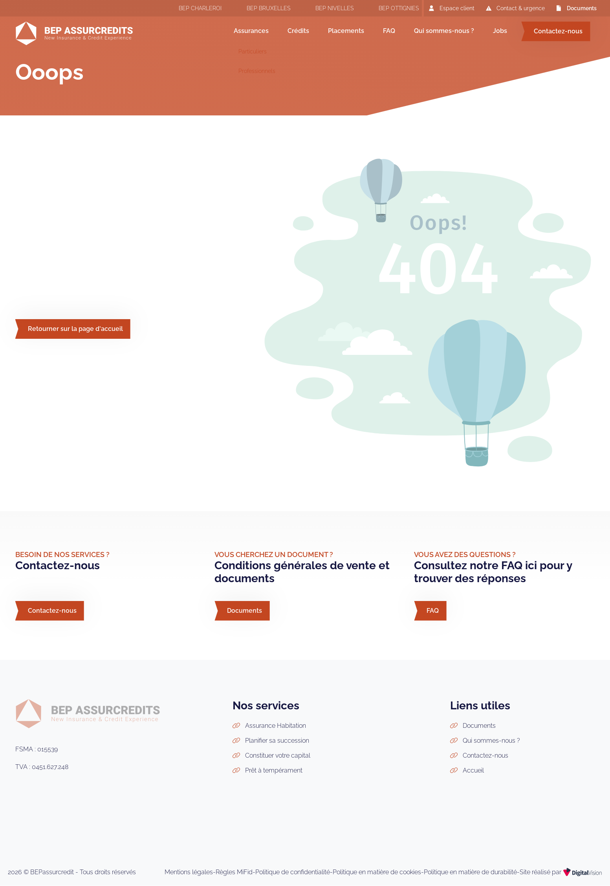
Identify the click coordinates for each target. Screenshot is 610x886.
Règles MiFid (234, 872)
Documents (575, 8)
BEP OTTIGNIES (391, 9)
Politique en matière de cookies (377, 872)
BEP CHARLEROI (192, 9)
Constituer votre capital (277, 755)
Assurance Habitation (275, 725)
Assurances (251, 31)
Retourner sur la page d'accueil (75, 328)
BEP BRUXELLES (260, 9)
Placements (346, 31)
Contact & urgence (514, 8)
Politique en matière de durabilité (470, 872)
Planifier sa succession (277, 740)
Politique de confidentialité (292, 872)
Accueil (473, 770)
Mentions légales (189, 872)
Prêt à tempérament (273, 770)
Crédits (298, 31)
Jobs (500, 31)
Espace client (450, 8)
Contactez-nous (558, 31)
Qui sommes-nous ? (444, 31)
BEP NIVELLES (327, 9)
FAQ (389, 31)
